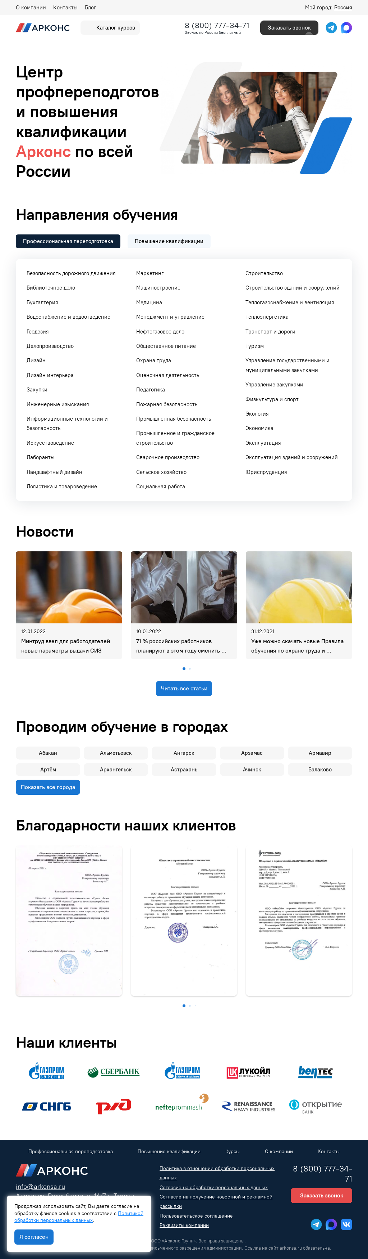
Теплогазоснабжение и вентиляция (289, 302)
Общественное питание (166, 346)
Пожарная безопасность (166, 404)
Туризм (254, 346)
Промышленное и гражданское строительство (175, 438)
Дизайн (36, 360)
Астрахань (184, 769)
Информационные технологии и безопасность (67, 423)
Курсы (232, 1151)
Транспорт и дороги (270, 331)
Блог (90, 7)
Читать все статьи (184, 688)
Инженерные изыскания (58, 404)
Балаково (320, 769)
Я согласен (34, 1236)
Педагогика (150, 389)
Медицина (149, 302)
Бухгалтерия (42, 302)
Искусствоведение (50, 443)
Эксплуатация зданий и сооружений (291, 457)
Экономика (259, 428)
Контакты (65, 7)
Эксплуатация (263, 443)
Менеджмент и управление (170, 317)
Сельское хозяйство (161, 472)
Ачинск (252, 769)
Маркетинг (150, 273)
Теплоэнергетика (267, 317)
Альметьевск (116, 753)
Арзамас (252, 753)
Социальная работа (160, 486)
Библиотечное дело (51, 287)
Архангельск (116, 769)
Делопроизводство (50, 346)
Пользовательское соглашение (196, 1216)
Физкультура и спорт (272, 399)
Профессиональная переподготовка (70, 1151)
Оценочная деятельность (167, 375)
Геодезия (38, 331)
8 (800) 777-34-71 (217, 25)
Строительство (264, 273)
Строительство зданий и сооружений (292, 287)
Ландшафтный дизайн (54, 472)
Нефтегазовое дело (160, 331)
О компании (31, 7)
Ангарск (184, 753)
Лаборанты (41, 457)
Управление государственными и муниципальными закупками (287, 365)
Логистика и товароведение (62, 486)
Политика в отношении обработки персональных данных (217, 1173)
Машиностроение (158, 287)
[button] (184, 668)
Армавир (320, 753)
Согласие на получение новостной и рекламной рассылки (216, 1201)
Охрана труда (153, 360)
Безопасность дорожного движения (71, 273)
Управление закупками (274, 384)
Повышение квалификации (169, 1151)
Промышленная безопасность (173, 419)
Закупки (37, 389)
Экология (257, 414)
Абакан (48, 753)
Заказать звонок (289, 28)
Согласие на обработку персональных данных (214, 1187)
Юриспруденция (266, 472)
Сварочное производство (167, 457)
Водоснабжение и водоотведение (68, 317)
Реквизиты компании (184, 1225)
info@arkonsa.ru (40, 1186)
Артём (48, 769)
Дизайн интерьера (50, 375)
